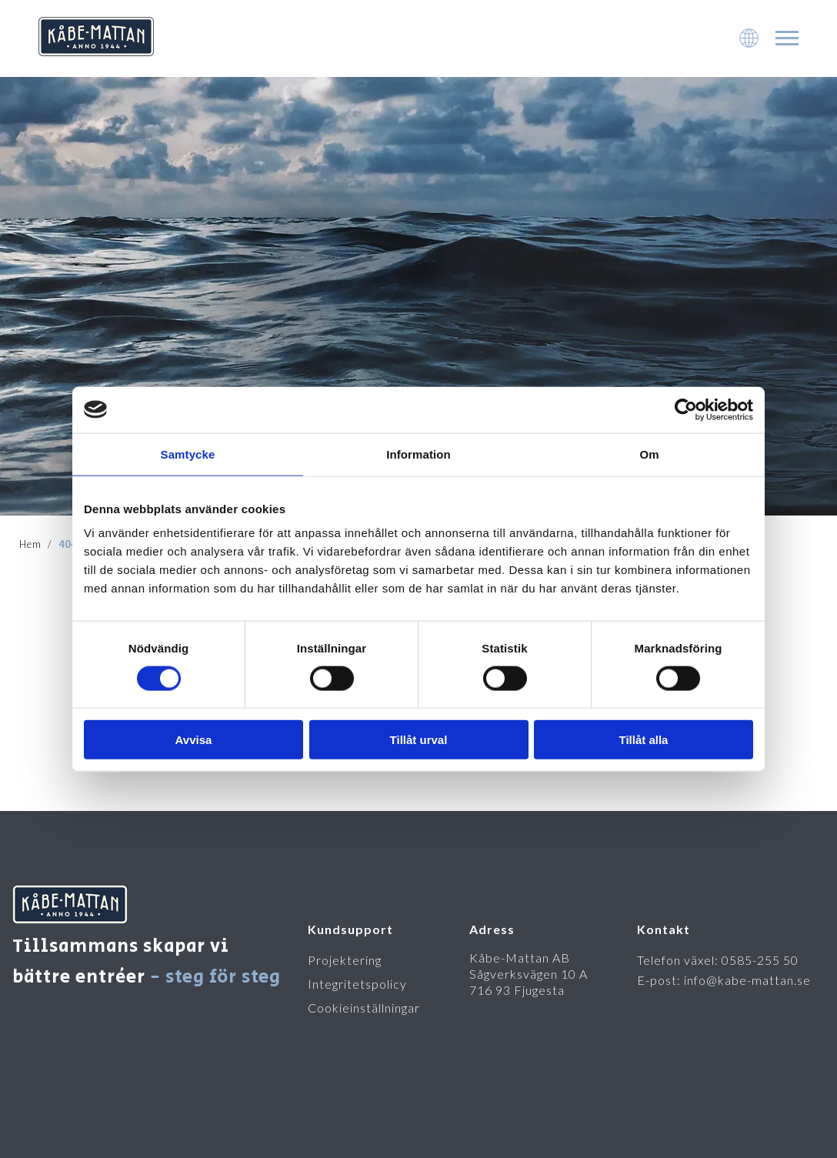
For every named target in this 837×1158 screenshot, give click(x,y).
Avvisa (193, 739)
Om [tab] (649, 453)
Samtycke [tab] (188, 453)
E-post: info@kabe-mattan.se (724, 980)
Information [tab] (418, 453)
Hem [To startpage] (30, 544)
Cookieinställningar (364, 1007)
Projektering (345, 960)
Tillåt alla (644, 739)
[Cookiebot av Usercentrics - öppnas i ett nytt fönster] (686, 409)
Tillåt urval (419, 739)
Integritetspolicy (357, 983)
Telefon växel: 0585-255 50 (718, 960)
